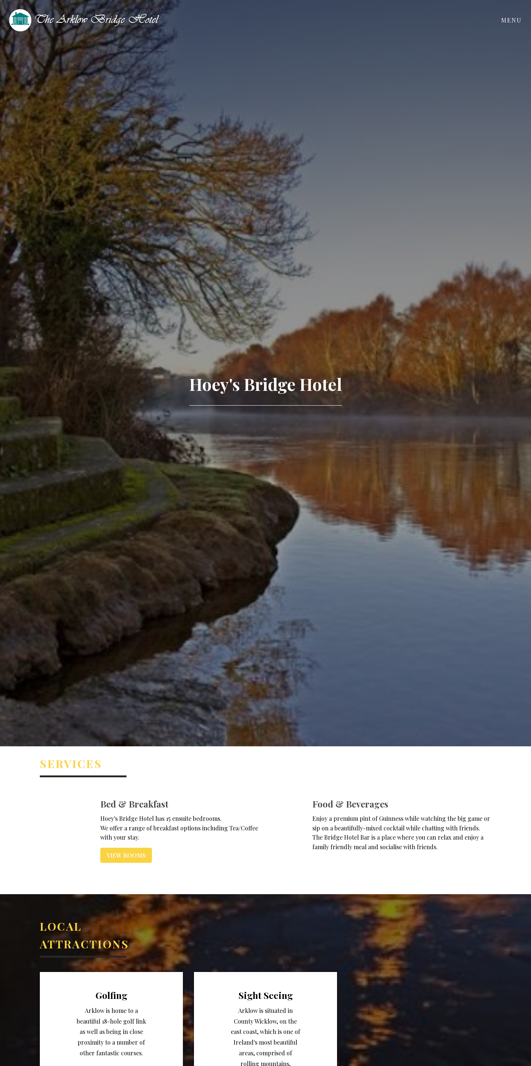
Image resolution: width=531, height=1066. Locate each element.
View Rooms (126, 855)
